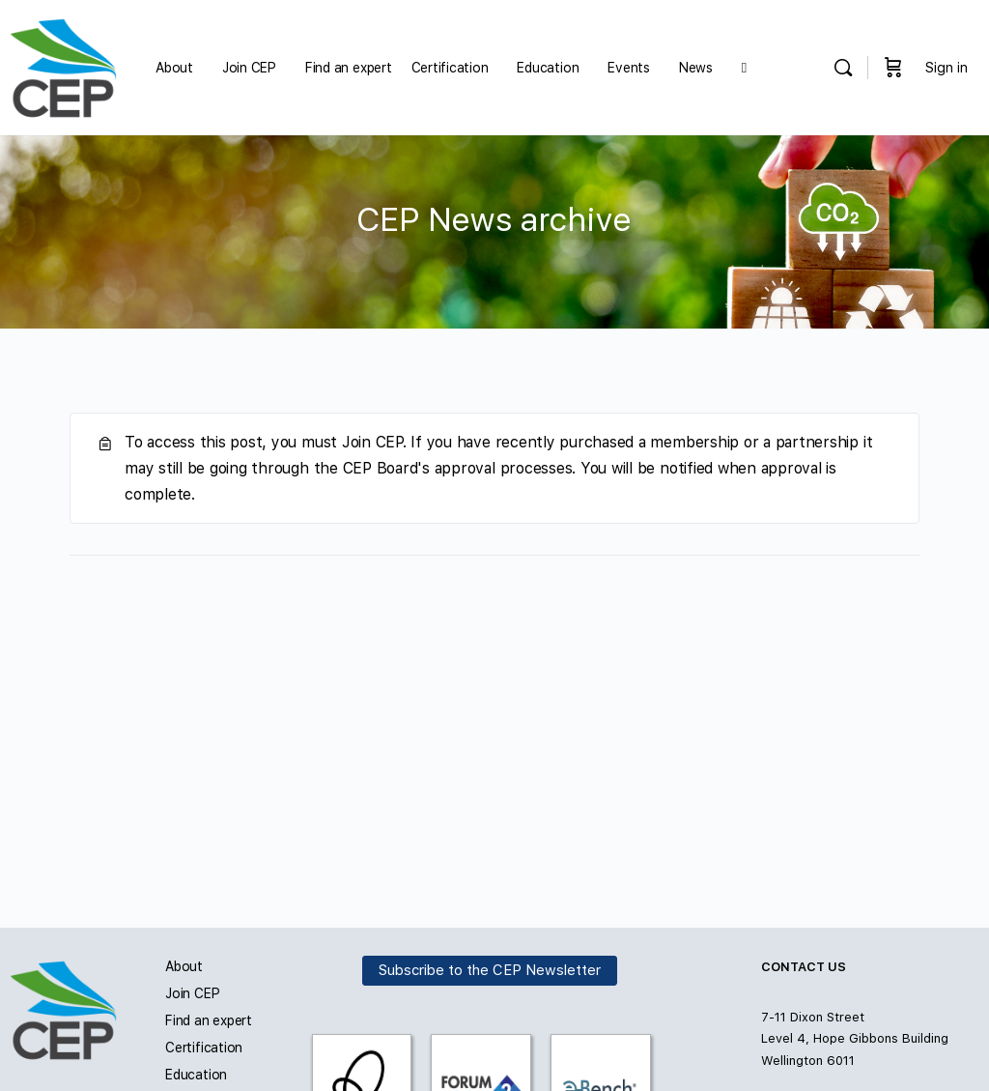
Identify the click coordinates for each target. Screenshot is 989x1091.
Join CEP (192, 993)
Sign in (946, 67)
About (184, 966)
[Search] (843, 67)
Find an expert (208, 1020)
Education (196, 1074)
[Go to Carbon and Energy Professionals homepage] (63, 65)
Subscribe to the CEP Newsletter (490, 971)
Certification (203, 1047)
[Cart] (893, 67)
